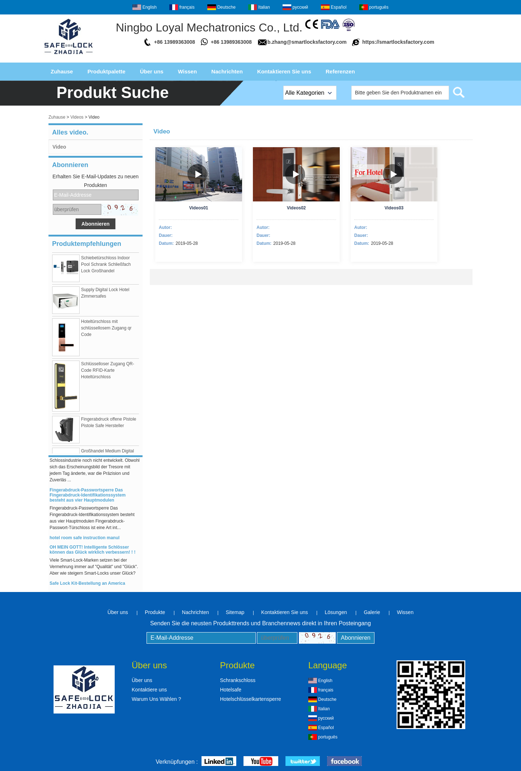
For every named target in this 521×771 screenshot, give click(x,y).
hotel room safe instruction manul (84, 540)
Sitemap (235, 612)
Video (59, 147)
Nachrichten (227, 71)
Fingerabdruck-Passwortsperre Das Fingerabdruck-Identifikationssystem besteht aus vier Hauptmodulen (88, 498)
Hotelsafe (230, 690)
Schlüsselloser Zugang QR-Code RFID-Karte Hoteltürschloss (107, 373)
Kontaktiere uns (149, 690)
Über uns (152, 71)
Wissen (187, 71)
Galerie (372, 612)
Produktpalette (107, 71)
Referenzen (340, 71)
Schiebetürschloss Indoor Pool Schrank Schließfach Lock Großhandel (106, 267)
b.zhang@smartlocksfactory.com (307, 42)
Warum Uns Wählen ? (156, 699)
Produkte (155, 612)
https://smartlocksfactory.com (398, 42)
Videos (76, 117)
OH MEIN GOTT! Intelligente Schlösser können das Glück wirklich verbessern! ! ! (92, 553)
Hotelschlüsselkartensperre (250, 699)
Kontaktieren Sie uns (284, 71)
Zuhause (62, 71)
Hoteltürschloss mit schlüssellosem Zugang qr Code (106, 331)
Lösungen (336, 612)
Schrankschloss (237, 680)
